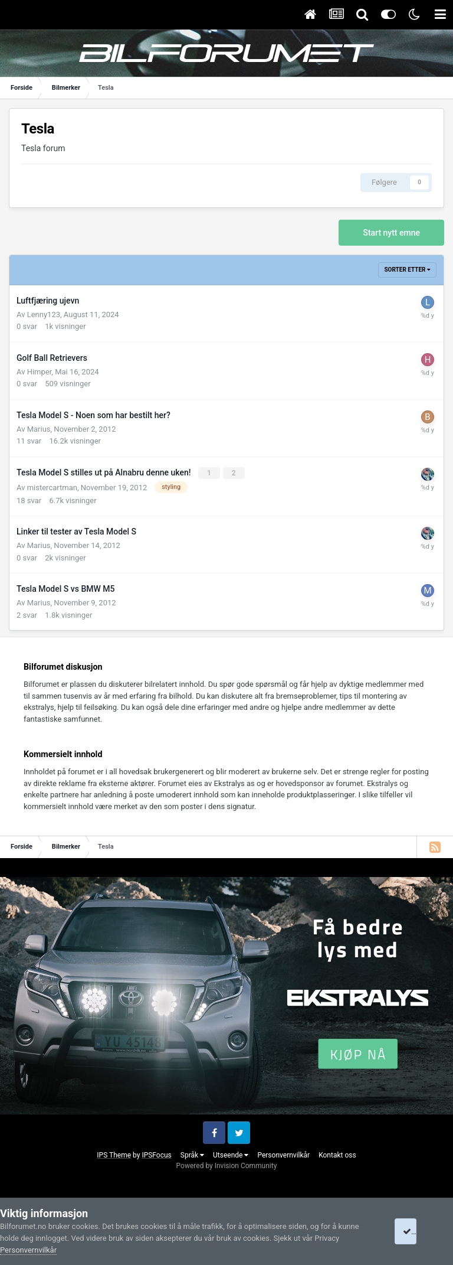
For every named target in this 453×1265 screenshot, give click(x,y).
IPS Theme (114, 1154)
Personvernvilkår (283, 1154)
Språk (192, 1154)
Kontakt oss (337, 1154)
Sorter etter (407, 269)
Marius (39, 429)
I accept (420, 1231)
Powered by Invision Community (226, 1165)
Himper (39, 371)
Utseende (230, 1154)
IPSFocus (156, 1154)
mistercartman (52, 486)
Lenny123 (43, 314)
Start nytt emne (391, 232)
